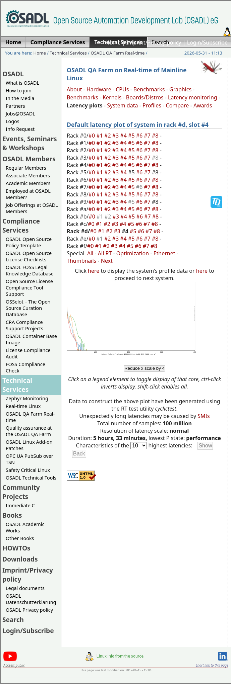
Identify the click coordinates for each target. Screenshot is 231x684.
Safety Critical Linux (28, 470)
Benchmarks (149, 89)
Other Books (20, 538)
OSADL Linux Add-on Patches (29, 445)
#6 (140, 135)
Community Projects (21, 492)
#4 (124, 135)
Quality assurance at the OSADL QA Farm (29, 431)
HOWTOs (16, 547)
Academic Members (28, 183)
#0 (93, 135)
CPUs (122, 89)
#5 (132, 135)
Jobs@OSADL (20, 113)
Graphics (180, 89)
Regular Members (26, 168)
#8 (156, 135)
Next (107, 260)
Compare (177, 105)
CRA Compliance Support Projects (24, 325)
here (93, 270)
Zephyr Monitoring (27, 398)
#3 (116, 135)
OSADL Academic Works (25, 527)
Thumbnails (81, 260)
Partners (15, 106)
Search (13, 619)
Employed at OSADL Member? (28, 194)
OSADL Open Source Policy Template (29, 242)
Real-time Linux (23, 406)
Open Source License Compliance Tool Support (29, 287)
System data (122, 105)
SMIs (203, 416)
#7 (148, 135)
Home (113, 42)
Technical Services (68, 53)
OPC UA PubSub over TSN (29, 459)
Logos (12, 121)
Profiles (151, 105)
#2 (108, 135)
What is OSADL (22, 83)
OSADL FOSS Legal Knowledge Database (30, 270)
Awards (202, 105)
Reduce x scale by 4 (144, 368)
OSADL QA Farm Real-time (118, 53)
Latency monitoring (192, 97)
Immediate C (20, 505)
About (74, 89)
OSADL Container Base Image (31, 339)
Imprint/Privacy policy (153, 42)
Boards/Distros (145, 97)
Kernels (112, 97)
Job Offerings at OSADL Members (32, 208)
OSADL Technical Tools (31, 478)
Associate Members (28, 175)
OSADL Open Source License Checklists (29, 256)
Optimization (132, 253)
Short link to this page (212, 665)
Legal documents (25, 588)
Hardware (98, 89)
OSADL (13, 73)
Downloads (20, 559)
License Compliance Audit (28, 353)
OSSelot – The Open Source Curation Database (28, 308)
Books (12, 515)
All (90, 253)
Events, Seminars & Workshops (29, 143)
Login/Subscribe (207, 42)
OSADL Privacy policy (29, 610)
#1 (100, 135)
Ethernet (164, 253)
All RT (105, 253)
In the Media (20, 98)
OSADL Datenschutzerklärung (31, 599)
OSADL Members (29, 158)
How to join (19, 90)
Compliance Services (21, 226)
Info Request (20, 129)
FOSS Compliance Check (25, 367)
